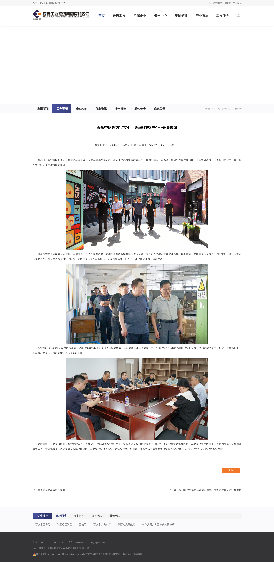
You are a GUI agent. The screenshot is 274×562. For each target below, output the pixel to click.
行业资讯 (101, 108)
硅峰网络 (138, 554)
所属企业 (139, 16)
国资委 (83, 524)
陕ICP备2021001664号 (75, 554)
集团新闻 (43, 108)
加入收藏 (237, 3)
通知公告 (140, 108)
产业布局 (201, 16)
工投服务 (222, 16)
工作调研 (62, 108)
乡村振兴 (120, 108)
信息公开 (159, 108)
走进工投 (119, 16)
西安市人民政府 (102, 524)
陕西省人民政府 (126, 524)
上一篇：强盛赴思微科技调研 (49, 490)
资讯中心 (160, 16)
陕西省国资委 (64, 524)
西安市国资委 (42, 524)
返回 (230, 470)
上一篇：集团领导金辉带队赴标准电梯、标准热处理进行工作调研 (205, 490)
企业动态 (81, 108)
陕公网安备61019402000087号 (48, 554)
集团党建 (181, 16)
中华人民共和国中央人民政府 (158, 524)
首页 (101, 16)
